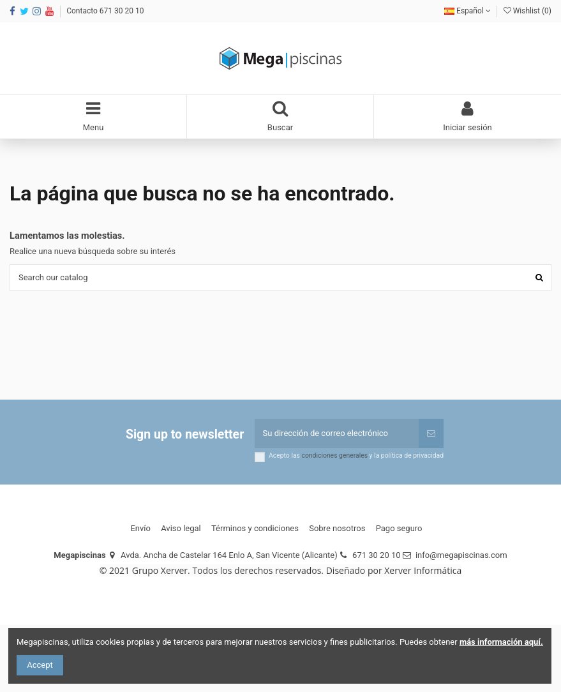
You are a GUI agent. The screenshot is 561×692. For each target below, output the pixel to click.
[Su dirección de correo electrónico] (337, 433)
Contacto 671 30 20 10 (105, 10)
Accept (40, 665)
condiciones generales (335, 455)
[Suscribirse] (431, 433)
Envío (140, 528)
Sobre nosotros (337, 528)
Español (467, 10)
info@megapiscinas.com (461, 555)
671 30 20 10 (376, 555)
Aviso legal (181, 528)
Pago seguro (399, 528)
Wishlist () (527, 10)
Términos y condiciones (255, 528)
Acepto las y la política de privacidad (356, 456)
